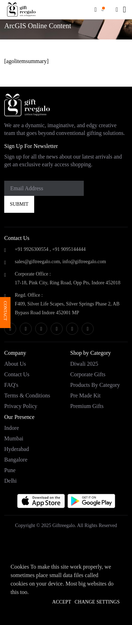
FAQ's (11, 385)
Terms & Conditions (27, 395)
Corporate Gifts (88, 374)
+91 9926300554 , (33, 249)
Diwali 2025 (84, 364)
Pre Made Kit (85, 395)
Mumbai (13, 438)
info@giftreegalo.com (84, 261)
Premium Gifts (87, 406)
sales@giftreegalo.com (37, 261)
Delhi (10, 481)
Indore (11, 428)
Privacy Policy (20, 406)
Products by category (95, 385)
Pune (9, 470)
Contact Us (17, 374)
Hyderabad (16, 449)
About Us (15, 364)
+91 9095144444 (69, 249)
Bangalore (15, 460)
